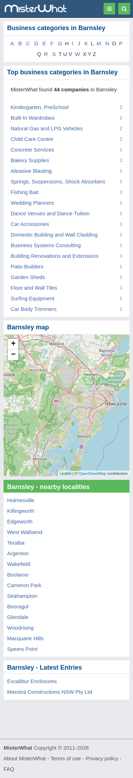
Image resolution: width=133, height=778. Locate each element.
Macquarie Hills (25, 638)
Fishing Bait (24, 192)
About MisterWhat (25, 758)
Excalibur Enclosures (32, 681)
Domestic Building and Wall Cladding (54, 235)
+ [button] (13, 344)
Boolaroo (17, 575)
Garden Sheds (28, 277)
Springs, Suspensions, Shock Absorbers (58, 181)
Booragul (17, 606)
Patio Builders (27, 266)
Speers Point (22, 649)
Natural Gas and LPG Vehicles (47, 128)
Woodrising (20, 628)
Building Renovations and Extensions (55, 256)
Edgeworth (20, 521)
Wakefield (18, 564)
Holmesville (20, 500)
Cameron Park (24, 585)
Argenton (18, 553)
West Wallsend (24, 532)
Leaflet (66, 473)
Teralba (15, 543)
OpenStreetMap (92, 473)
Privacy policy (102, 758)
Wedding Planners (32, 203)
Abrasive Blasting (31, 171)
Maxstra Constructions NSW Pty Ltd (49, 692)
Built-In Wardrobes (33, 118)
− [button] (13, 355)
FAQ (9, 769)
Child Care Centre (32, 139)
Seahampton (22, 596)
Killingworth (20, 511)
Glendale (17, 617)
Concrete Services (32, 150)
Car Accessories (30, 224)
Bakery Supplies (30, 160)
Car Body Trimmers (33, 309)
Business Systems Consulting (46, 245)
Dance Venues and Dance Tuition (50, 213)
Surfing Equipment (32, 298)
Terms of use (65, 758)
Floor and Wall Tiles (34, 288)
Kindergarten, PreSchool (39, 107)
